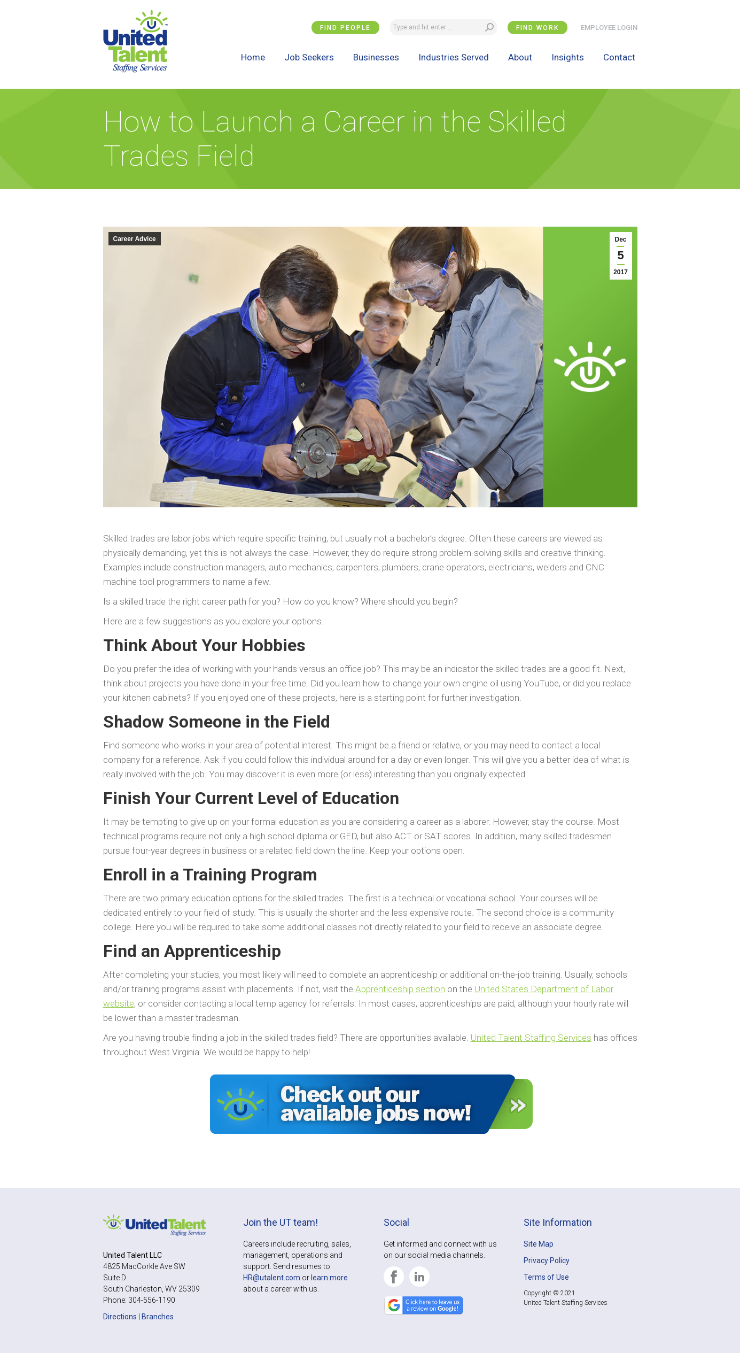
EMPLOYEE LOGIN (609, 28)
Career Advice (134, 239)
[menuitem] (253, 57)
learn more (329, 1277)
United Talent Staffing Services (531, 1037)
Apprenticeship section (400, 989)
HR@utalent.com (271, 1277)
